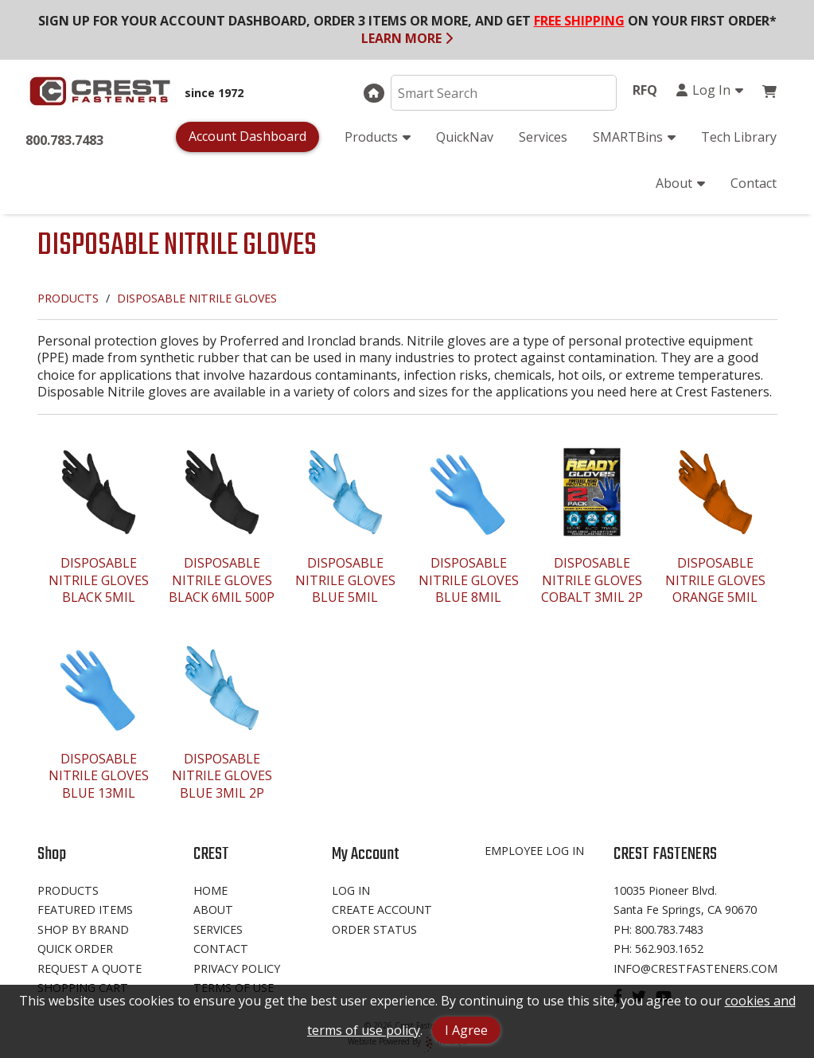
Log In (709, 90)
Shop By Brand (83, 929)
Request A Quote (89, 968)
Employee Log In (534, 850)
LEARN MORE (407, 38)
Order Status (374, 929)
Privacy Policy (236, 968)
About (680, 183)
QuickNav (464, 137)
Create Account (382, 909)
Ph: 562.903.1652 (658, 948)
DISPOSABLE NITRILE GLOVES (197, 298)
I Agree (466, 1030)
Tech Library (739, 137)
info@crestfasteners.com (695, 968)
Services (543, 137)
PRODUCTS (68, 298)
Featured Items (85, 909)
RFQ (645, 90)
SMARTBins (634, 137)
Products (378, 137)
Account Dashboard (247, 136)
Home (210, 890)
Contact (753, 183)
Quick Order (75, 948)
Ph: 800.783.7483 (658, 929)
